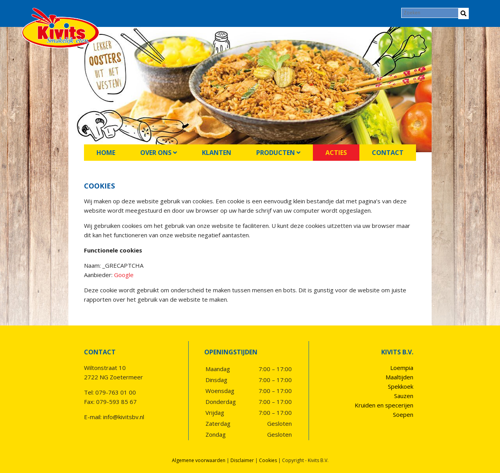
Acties (336, 152)
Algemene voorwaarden (198, 460)
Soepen (403, 414)
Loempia (401, 368)
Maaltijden (399, 377)
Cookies (268, 460)
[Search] (430, 13)
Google (124, 275)
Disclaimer (242, 460)
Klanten (216, 152)
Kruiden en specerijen (384, 405)
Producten (278, 152)
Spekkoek (400, 386)
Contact (388, 152)
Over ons (158, 152)
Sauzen (403, 396)
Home (105, 152)
